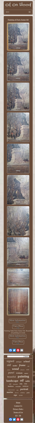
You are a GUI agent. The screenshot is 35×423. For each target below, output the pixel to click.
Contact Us (18, 406)
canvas (8, 370)
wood (15, 369)
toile (27, 370)
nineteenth (15, 384)
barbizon (11, 386)
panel (11, 372)
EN (16, 416)
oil (22, 380)
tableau (25, 386)
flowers (22, 370)
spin (10, 384)
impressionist (11, 390)
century (22, 392)
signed (10, 361)
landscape (12, 380)
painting (23, 376)
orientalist (18, 386)
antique (19, 362)
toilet (17, 390)
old (9, 365)
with (28, 366)
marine (10, 392)
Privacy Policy (18, 409)
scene (21, 395)
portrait (24, 389)
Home (18, 403)
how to (16, 392)
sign (15, 395)
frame (22, 365)
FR (20, 416)
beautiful (11, 376)
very (25, 384)
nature (26, 373)
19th (21, 384)
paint (28, 392)
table (27, 381)
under (15, 366)
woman (19, 373)
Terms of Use (18, 412)
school (27, 361)
